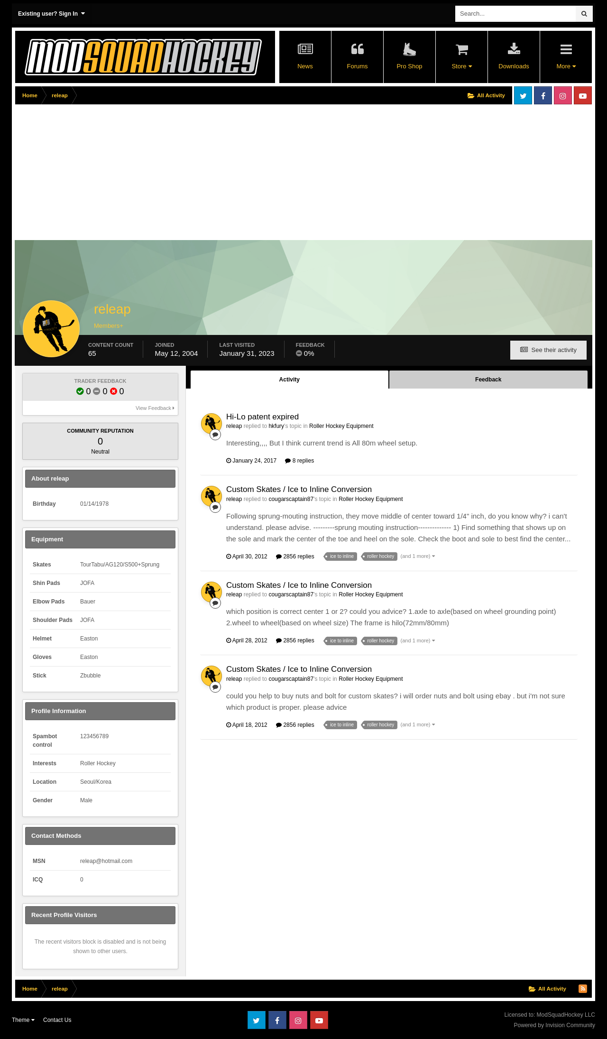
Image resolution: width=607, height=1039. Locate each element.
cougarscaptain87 (290, 499)
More (565, 66)
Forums (357, 66)
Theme (23, 1020)
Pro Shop (409, 66)
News (305, 66)
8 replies (299, 460)
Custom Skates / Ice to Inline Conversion (299, 489)
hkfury (276, 426)
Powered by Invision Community (554, 1025)
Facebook (543, 95)
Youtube (583, 95)
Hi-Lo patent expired (262, 416)
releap (234, 426)
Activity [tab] (289, 379)
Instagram (563, 95)
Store (461, 66)
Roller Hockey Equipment (341, 426)
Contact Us (57, 1020)
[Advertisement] (187, 174)
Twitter (523, 95)
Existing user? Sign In (51, 13)
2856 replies (295, 556)
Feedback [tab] (488, 379)
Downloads (513, 66)
